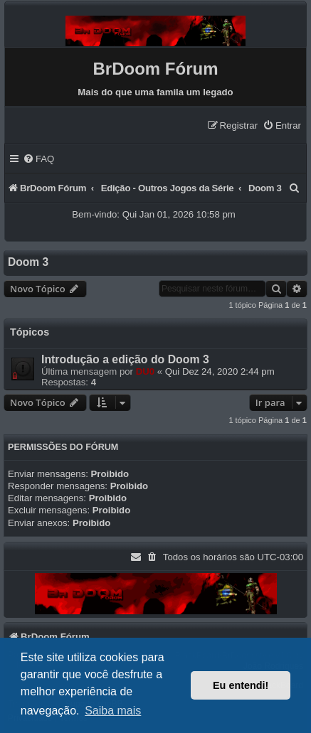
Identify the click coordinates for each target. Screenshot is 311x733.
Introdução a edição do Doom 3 (125, 359)
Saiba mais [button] (113, 711)
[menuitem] (282, 125)
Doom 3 (28, 262)
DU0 (145, 371)
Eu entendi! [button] (240, 685)
